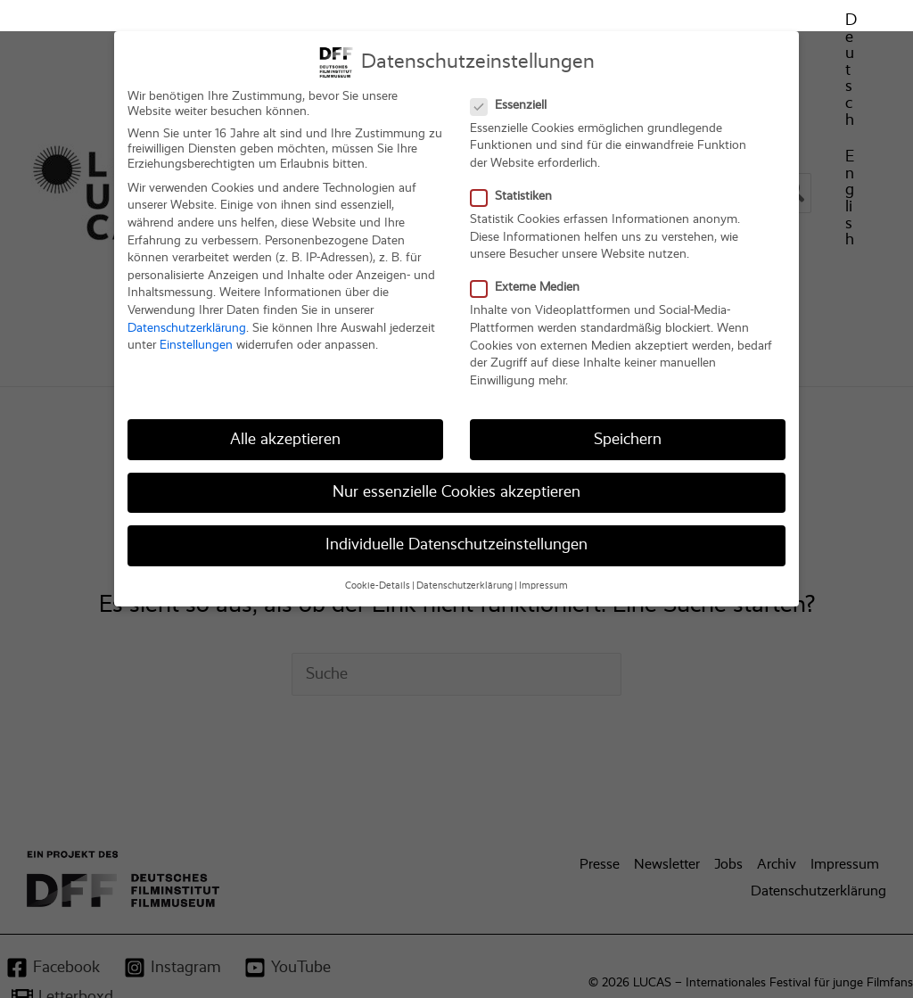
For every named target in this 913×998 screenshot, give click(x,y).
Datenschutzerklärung (186, 287)
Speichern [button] (628, 399)
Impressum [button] (543, 544)
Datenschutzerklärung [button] (464, 544)
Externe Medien (530, 247)
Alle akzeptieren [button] (285, 399)
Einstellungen (196, 304)
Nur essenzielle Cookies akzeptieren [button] (456, 451)
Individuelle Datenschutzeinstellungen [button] (456, 504)
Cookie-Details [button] (377, 544)
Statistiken (516, 155)
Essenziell (514, 64)
